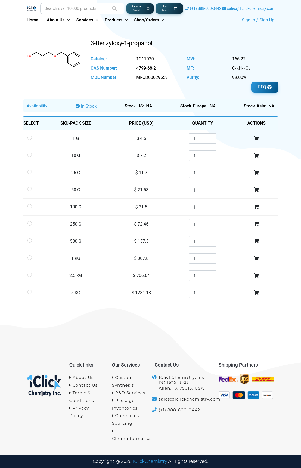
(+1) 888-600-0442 (205, 8)
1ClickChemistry (150, 461)
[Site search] (72, 8)
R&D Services (128, 392)
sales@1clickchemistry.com (250, 8)
